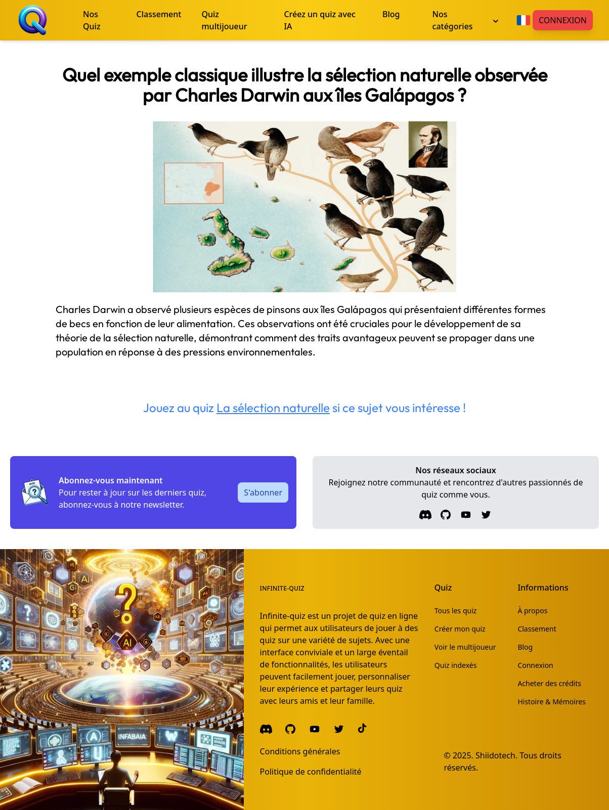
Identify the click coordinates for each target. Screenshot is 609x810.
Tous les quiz (455, 610)
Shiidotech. (496, 755)
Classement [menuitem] (159, 14)
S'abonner (263, 492)
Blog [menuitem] (391, 14)
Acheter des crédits (549, 683)
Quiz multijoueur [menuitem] (224, 20)
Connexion (563, 20)
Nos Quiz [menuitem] (92, 20)
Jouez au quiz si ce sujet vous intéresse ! (304, 407)
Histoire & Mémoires (551, 701)
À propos (532, 610)
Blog (525, 647)
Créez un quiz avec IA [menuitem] (320, 20)
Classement (536, 629)
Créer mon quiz (460, 629)
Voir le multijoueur (465, 647)
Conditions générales (300, 751)
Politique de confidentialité (311, 771)
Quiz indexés (455, 665)
